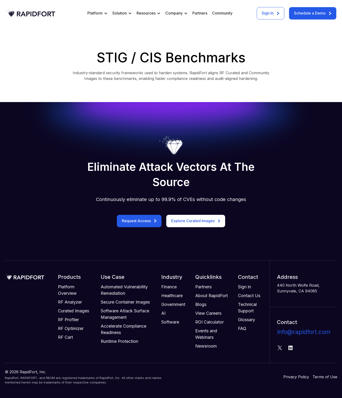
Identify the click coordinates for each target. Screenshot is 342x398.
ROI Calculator (209, 321)
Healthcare (172, 295)
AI (163, 313)
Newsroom (206, 346)
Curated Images (73, 310)
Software (170, 321)
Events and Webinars (206, 334)
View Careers (208, 313)
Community (222, 13)
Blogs (200, 304)
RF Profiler (68, 319)
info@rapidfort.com (303, 331)
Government (173, 304)
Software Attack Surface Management (125, 314)
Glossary (246, 319)
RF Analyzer (70, 302)
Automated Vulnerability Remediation (124, 290)
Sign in (244, 286)
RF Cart (65, 337)
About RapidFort (211, 295)
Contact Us (249, 295)
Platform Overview (67, 290)
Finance (169, 286)
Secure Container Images (125, 302)
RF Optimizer (71, 328)
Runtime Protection (119, 341)
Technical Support (247, 307)
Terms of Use (325, 376)
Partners (199, 13)
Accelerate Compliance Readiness (123, 329)
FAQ (242, 328)
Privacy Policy (296, 376)
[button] (97, 15)
